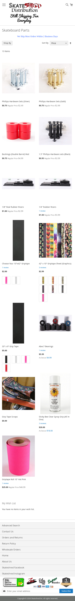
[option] (6, 280)
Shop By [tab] (7, 43)
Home (5, 555)
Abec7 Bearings (46, 346)
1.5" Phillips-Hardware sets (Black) (54, 154)
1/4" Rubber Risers (47, 207)
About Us (7, 561)
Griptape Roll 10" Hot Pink (14, 479)
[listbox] (55, 289)
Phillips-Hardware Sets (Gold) (52, 101)
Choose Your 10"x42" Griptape (16, 263)
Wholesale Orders (11, 549)
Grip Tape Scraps (10, 416)
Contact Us (7, 531)
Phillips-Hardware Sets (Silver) (16, 101)
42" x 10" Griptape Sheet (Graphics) (55, 263)
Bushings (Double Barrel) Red (15, 154)
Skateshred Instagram (13, 573)
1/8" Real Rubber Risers (13, 207)
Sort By (45, 43)
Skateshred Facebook (13, 567)
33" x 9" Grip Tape (10, 346)
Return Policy (9, 543)
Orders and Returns (12, 537)
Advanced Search (11, 525)
